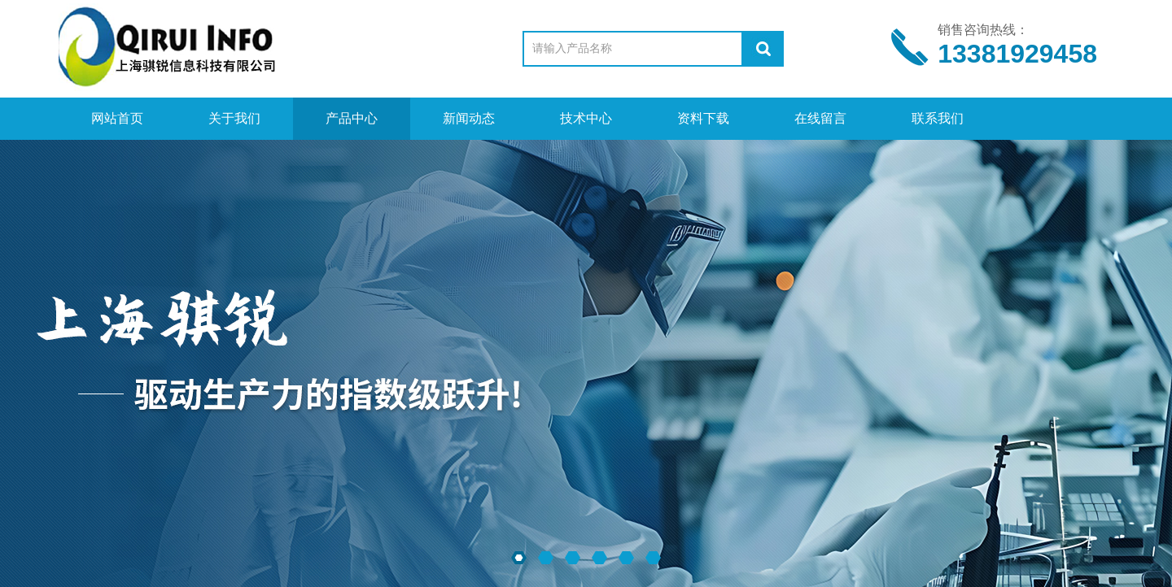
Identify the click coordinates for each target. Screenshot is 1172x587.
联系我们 (938, 118)
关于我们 (234, 118)
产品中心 (352, 118)
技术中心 (586, 118)
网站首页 (117, 118)
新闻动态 (469, 118)
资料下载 (703, 118)
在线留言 (820, 118)
